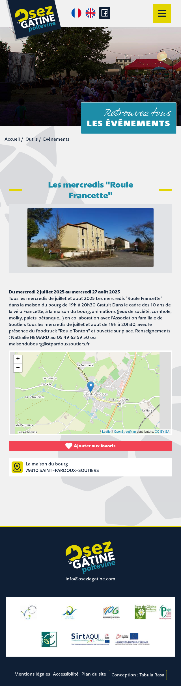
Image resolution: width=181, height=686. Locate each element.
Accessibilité (66, 674)
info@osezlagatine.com (90, 579)
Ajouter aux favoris (90, 445)
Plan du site (93, 674)
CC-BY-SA (162, 431)
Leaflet (106, 431)
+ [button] (18, 359)
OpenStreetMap (125, 431)
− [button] (18, 368)
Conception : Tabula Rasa (137, 675)
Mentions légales (32, 674)
